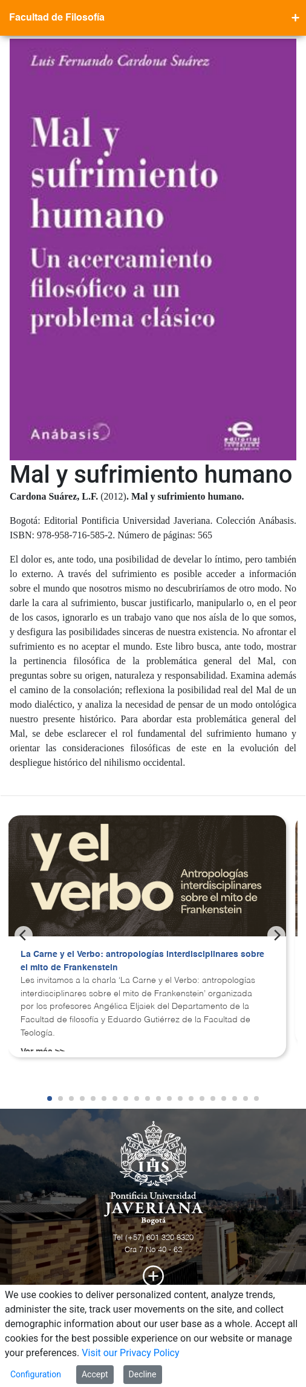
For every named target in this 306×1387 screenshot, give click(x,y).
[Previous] (24, 935)
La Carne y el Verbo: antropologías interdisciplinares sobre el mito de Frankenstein (142, 961)
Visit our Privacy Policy (130, 1353)
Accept (95, 1374)
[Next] (276, 935)
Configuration (35, 1374)
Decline (143, 1374)
